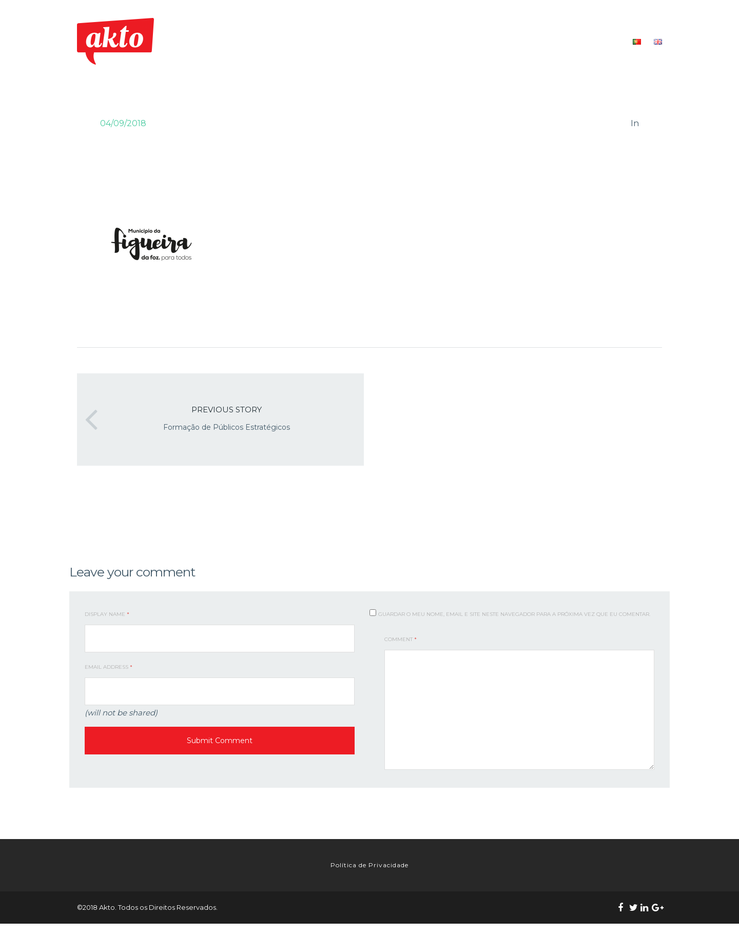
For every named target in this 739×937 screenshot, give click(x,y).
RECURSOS (549, 41)
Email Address (108, 667)
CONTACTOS (599, 41)
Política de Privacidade (369, 871)
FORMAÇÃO (498, 41)
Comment (400, 639)
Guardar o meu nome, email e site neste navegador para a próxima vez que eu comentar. (514, 614)
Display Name (107, 614)
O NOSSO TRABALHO (432, 41)
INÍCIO (317, 41)
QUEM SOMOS (363, 41)
